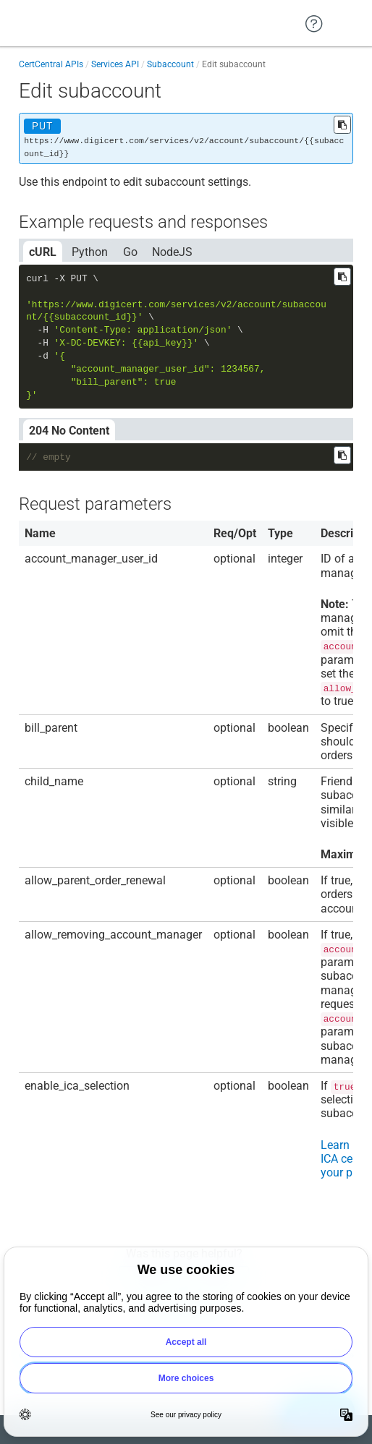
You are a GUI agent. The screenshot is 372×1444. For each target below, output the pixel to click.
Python (90, 252)
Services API (115, 64)
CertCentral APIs (51, 64)
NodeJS (172, 252)
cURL (42, 252)
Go (130, 252)
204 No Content (69, 430)
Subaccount (170, 64)
